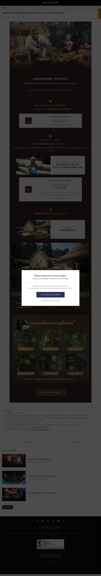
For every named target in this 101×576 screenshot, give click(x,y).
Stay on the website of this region (50, 300)
